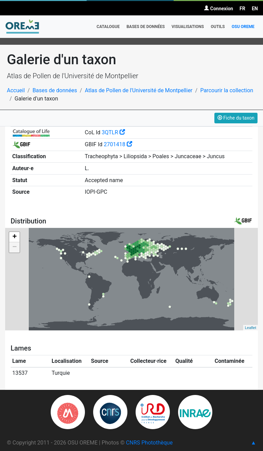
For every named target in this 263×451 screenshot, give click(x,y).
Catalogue (108, 26)
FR (243, 8)
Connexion (218, 8)
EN (255, 8)
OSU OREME (242, 26)
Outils (218, 26)
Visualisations (188, 26)
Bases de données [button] (145, 26)
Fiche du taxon (235, 118)
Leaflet (250, 328)
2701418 (118, 144)
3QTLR (113, 132)
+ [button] (14, 237)
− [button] (14, 247)
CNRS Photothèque (149, 442)
